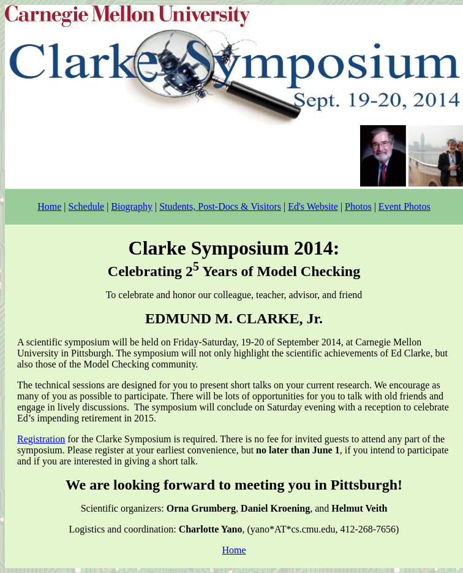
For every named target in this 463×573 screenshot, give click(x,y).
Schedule (87, 206)
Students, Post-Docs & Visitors (220, 206)
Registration (41, 439)
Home (49, 206)
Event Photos (404, 206)
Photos (358, 206)
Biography (131, 206)
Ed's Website (313, 206)
